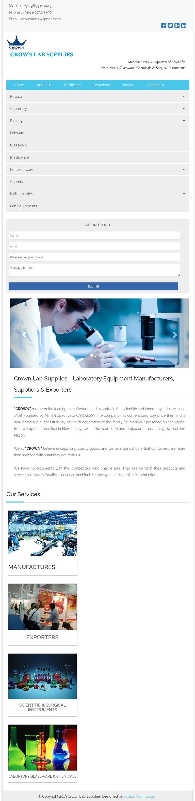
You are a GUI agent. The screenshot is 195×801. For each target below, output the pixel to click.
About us (44, 85)
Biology (97, 121)
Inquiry (128, 85)
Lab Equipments (97, 206)
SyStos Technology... (140, 796)
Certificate (72, 85)
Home (19, 85)
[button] (23, 333)
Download (101, 85)
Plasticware (19, 157)
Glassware (18, 145)
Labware (17, 133)
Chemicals (18, 182)
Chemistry (97, 109)
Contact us (156, 85)
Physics (97, 96)
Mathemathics (97, 194)
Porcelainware (97, 170)
